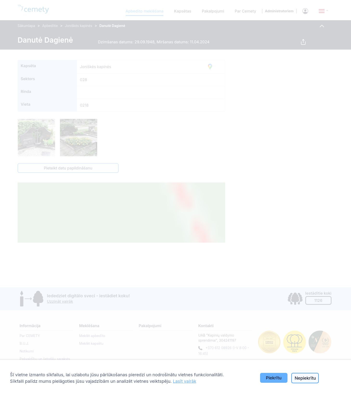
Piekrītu (273, 377)
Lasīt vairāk (184, 381)
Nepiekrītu (305, 378)
